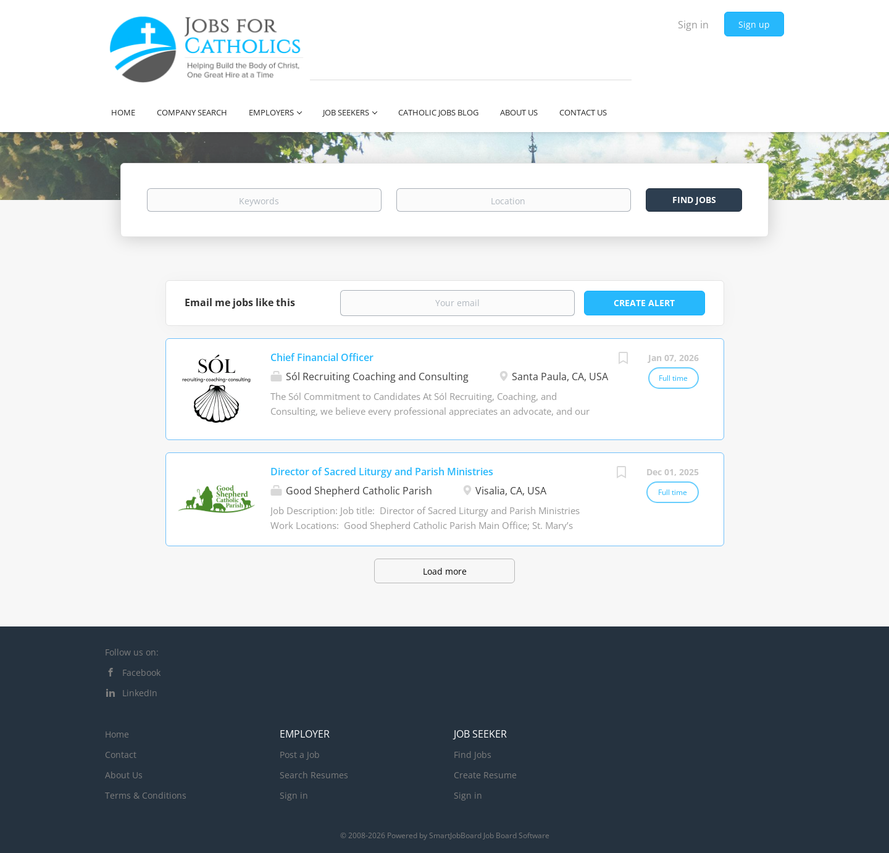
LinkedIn (139, 693)
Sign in (693, 24)
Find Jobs (694, 200)
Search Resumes (314, 775)
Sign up (754, 24)
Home (117, 734)
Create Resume (485, 775)
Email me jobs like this (240, 302)
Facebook (141, 672)
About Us (124, 775)
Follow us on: (132, 652)
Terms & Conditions (145, 795)
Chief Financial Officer (322, 357)
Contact (120, 754)
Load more (445, 571)
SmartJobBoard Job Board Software (489, 835)
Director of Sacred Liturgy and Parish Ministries (381, 471)
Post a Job (300, 754)
